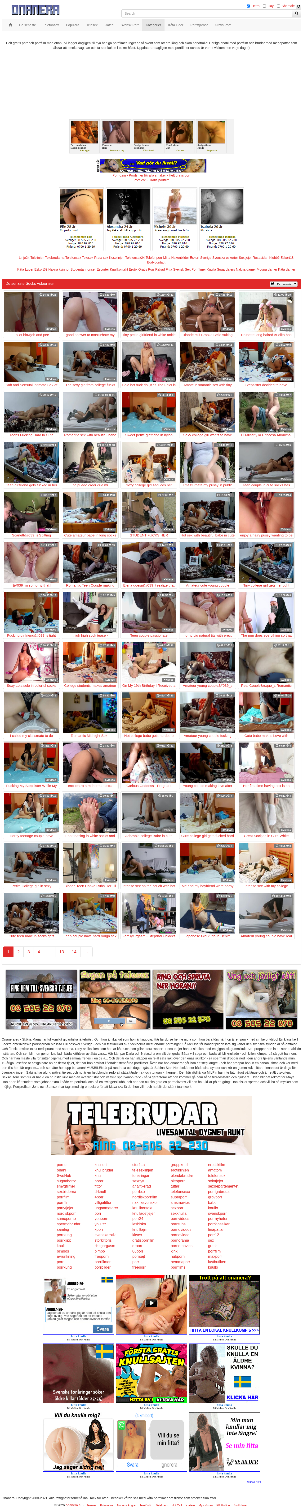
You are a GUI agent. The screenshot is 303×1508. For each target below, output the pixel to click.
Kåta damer (286, 269)
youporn (101, 1219)
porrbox (138, 1192)
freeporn (102, 1256)
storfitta (138, 1165)
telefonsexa (180, 1192)
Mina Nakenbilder (176, 257)
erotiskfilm (216, 1165)
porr (98, 1213)
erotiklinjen (180, 1170)
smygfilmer (66, 1186)
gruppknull (179, 1165)
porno (62, 1165)
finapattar (216, 1229)
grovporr (215, 1197)
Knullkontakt (119, 269)
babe (212, 1203)
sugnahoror (66, 1181)
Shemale (288, 6)
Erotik (133, 269)
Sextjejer (245, 257)
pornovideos (181, 1229)
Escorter (103, 269)
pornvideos (180, 1219)
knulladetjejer (143, 1213)
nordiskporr (66, 1213)
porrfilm (63, 1197)
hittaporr (178, 1181)
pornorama (180, 1240)
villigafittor (103, 1203)
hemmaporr (180, 1262)
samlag (63, 1229)
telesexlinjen (142, 1170)
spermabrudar (68, 1224)
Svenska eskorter (225, 257)
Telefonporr (154, 257)
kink (174, 1251)
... (49, 952)
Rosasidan (260, 257)
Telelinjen (37, 257)
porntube (178, 1224)
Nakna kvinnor (59, 269)
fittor (98, 1186)
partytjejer (65, 1208)
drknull (100, 1192)
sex (211, 1240)
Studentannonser (83, 269)
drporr (137, 1246)
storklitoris (103, 1240)
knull (98, 1176)
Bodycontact (156, 262)
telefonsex (216, 1176)
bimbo (100, 1251)
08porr (137, 1251)
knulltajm (139, 1229)
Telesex (87, 257)
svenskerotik (105, 1235)
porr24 (137, 1219)
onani (61, 1170)
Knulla (211, 269)
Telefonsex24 (135, 257)
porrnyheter (217, 1219)
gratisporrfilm (143, 1240)
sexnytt (138, 1181)
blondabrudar (182, 1176)
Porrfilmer (199, 269)
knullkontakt (142, 1208)
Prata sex (101, 257)
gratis (212, 1246)
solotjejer (215, 1181)
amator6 (215, 1170)
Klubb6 (274, 257)
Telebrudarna (55, 257)
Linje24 (24, 257)
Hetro (255, 6)
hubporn (178, 1256)
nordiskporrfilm (144, 1197)
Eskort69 (40, 269)
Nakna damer (246, 269)
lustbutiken (217, 1262)
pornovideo (180, 1235)
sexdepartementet (223, 1186)
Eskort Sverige (200, 257)
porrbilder (103, 1267)
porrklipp (64, 1240)
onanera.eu (74, 1505)
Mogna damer (267, 269)
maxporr (215, 1256)
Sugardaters (226, 269)
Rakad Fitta (163, 269)
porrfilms (178, 1267)
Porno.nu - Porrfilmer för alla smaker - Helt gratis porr (151, 175)
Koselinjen (117, 257)
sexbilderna (66, 1192)
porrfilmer (103, 1262)
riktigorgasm (105, 1246)
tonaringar (140, 1176)
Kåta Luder (25, 269)
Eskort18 (287, 257)
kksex (137, 1235)
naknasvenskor (145, 1203)
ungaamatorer (106, 1208)
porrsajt (138, 1256)
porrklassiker (219, 1224)
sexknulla (179, 1213)
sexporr (177, 1208)
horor (99, 1181)
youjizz (100, 1224)
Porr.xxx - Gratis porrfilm (151, 180)
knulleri (101, 1165)
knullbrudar (104, 1170)
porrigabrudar (219, 1192)
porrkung (64, 1235)
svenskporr (217, 1213)
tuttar (175, 1186)
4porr (99, 1197)
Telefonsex (73, 257)
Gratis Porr (146, 269)
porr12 (213, 1235)
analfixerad (141, 1186)
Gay (270, 6)
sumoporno (66, 1219)
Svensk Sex (182, 269)
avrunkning (66, 1256)
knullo (213, 1208)
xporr (99, 1229)
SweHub (64, 1176)
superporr (179, 1197)
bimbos (63, 1251)
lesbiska (139, 1224)
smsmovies (180, 1203)
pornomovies (181, 1246)
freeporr (139, 1267)
